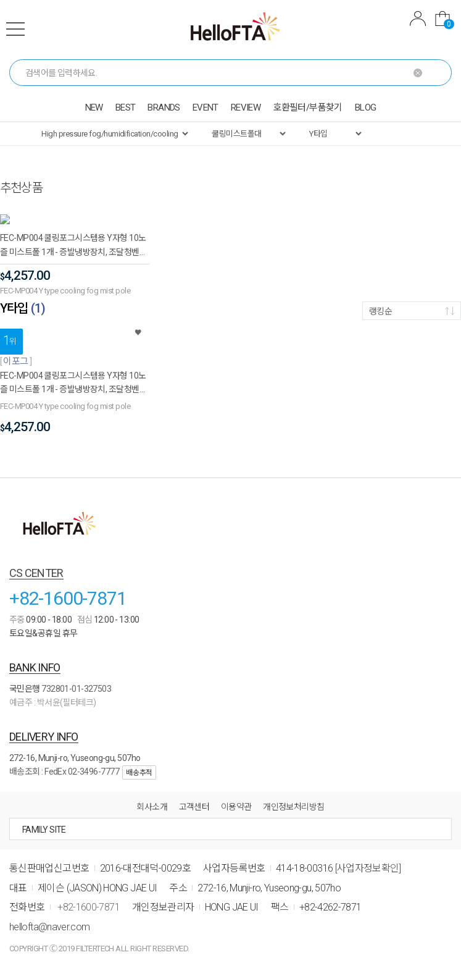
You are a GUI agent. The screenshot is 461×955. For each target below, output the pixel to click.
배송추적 (139, 763)
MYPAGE (418, 18)
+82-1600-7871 (67, 588)
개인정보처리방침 (294, 797)
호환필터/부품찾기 (308, 107)
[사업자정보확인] (368, 858)
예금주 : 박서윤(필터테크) (52, 692)
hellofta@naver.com (49, 917)
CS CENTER (36, 563)
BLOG (365, 107)
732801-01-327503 (76, 679)
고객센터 (194, 797)
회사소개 (151, 797)
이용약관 (236, 797)
